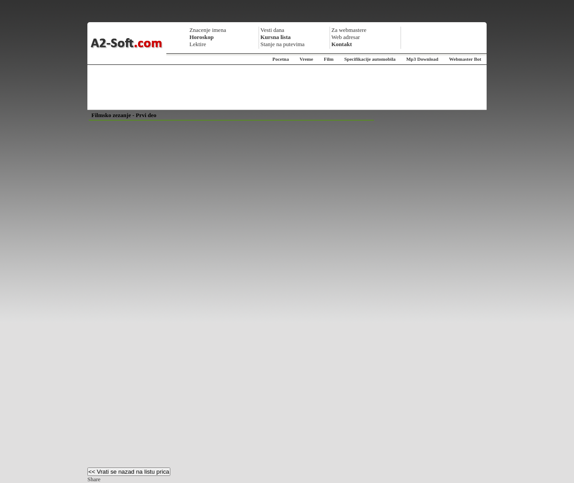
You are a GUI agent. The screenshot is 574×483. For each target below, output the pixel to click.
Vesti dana (272, 30)
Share (94, 479)
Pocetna (280, 59)
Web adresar (345, 37)
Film (329, 59)
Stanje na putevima (282, 44)
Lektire (197, 44)
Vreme (306, 59)
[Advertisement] (287, 87)
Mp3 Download (422, 59)
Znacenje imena (207, 30)
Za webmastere (348, 30)
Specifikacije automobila (370, 59)
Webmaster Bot (465, 59)
